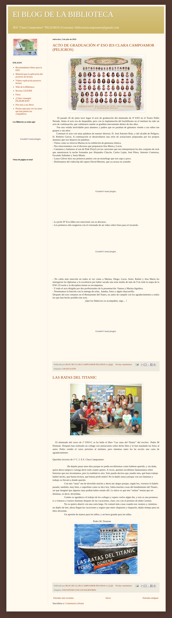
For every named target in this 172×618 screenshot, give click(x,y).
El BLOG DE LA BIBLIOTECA (63, 14)
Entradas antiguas (150, 598)
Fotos (18, 94)
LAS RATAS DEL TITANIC (75, 377)
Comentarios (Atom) (74, 603)
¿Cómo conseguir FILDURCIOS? (23, 99)
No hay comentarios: (124, 364)
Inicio (108, 598)
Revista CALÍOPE (24, 91)
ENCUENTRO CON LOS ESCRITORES (79, 590)
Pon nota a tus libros (25, 105)
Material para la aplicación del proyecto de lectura (29, 75)
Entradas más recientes (63, 598)
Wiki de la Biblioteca (25, 87)
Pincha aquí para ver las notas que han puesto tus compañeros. (29, 111)
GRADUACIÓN (69, 369)
